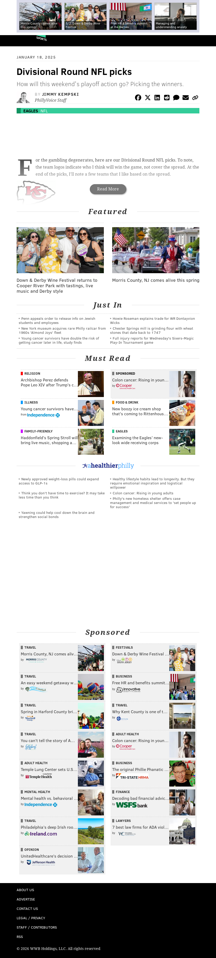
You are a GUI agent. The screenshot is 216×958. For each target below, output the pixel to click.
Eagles (30, 110)
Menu (208, 41)
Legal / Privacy (31, 917)
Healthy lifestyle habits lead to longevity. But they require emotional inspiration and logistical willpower (152, 483)
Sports (41, 38)
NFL (44, 110)
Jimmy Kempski (60, 94)
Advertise (26, 899)
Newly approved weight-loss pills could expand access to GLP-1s (59, 481)
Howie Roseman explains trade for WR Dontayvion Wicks (152, 320)
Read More (108, 189)
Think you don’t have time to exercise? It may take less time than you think (62, 495)
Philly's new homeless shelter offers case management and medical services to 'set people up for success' (153, 502)
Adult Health (127, 734)
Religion (32, 373)
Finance (123, 791)
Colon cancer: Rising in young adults (143, 492)
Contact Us (27, 908)
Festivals (124, 647)
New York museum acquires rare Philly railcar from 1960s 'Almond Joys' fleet (62, 330)
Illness (31, 402)
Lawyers (123, 820)
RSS (20, 936)
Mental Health (37, 791)
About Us (25, 889)
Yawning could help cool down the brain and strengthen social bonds (57, 514)
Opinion (31, 849)
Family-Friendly (38, 431)
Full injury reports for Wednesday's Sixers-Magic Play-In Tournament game (152, 340)
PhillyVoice (12, 40)
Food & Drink (127, 402)
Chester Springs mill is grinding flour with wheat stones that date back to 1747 (151, 330)
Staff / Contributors (37, 927)
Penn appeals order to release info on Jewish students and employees (57, 320)
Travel (30, 647)
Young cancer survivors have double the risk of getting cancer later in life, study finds (59, 340)
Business (124, 676)
